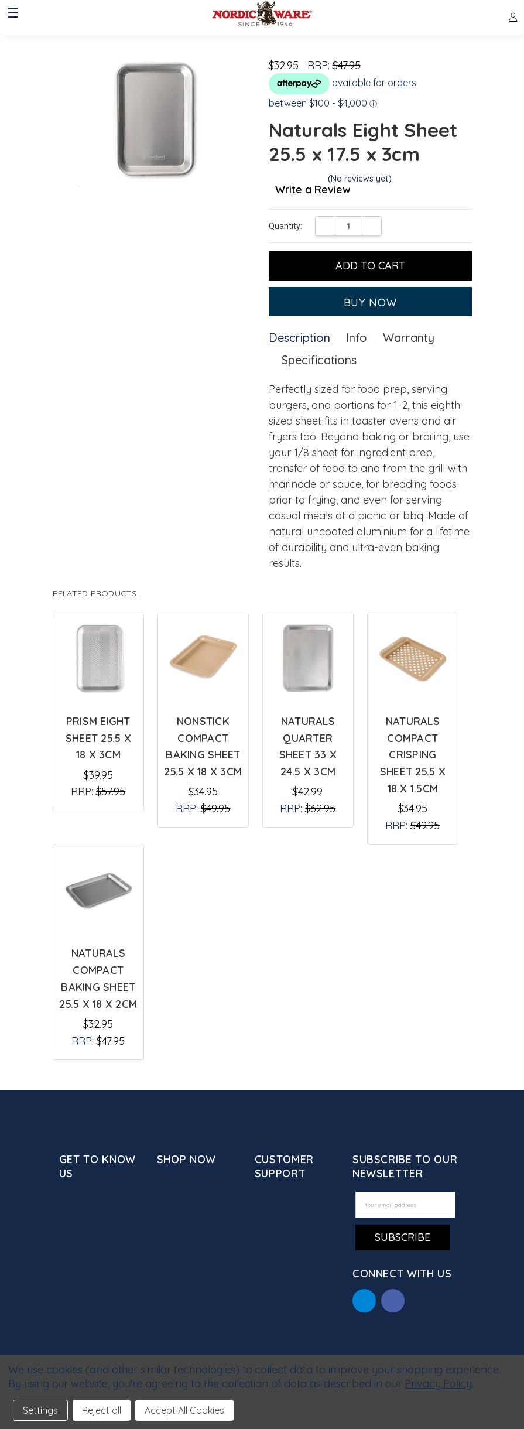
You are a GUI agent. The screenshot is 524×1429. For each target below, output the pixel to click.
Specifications (319, 360)
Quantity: (285, 226)
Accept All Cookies (184, 1410)
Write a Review (313, 190)
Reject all (101, 1410)
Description (299, 337)
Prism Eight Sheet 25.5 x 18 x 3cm (98, 738)
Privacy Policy (438, 1383)
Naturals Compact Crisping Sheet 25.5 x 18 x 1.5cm (413, 754)
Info (356, 337)
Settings (40, 1410)
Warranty (408, 337)
